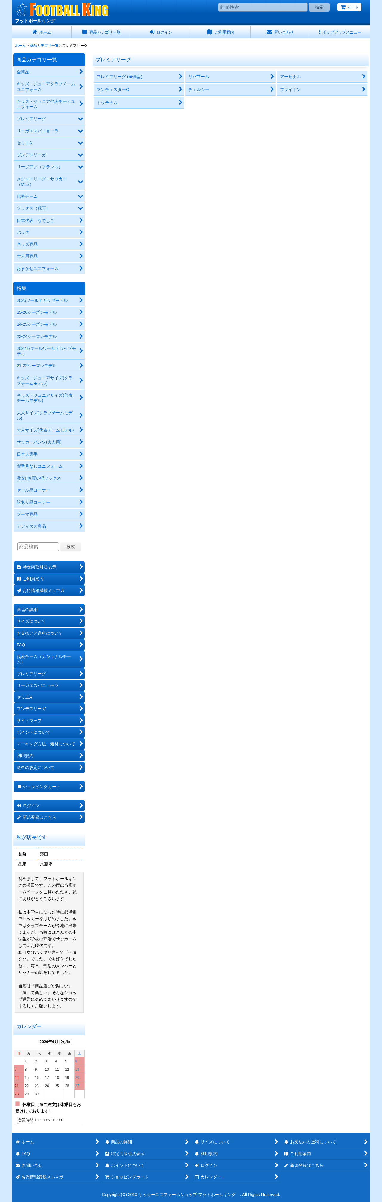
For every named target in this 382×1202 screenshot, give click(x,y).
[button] (340, 32)
